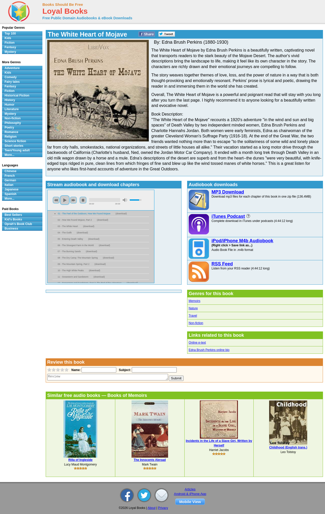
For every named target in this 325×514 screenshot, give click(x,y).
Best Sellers (13, 215)
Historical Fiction (17, 95)
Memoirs (194, 301)
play (65, 200)
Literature (12, 109)
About (151, 508)
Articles (190, 489)
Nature (193, 308)
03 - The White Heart (68, 226)
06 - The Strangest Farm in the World (76, 245)
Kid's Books (13, 219)
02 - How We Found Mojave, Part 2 (75, 220)
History (10, 100)
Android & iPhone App (190, 494)
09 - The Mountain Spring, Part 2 (73, 264)
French (10, 176)
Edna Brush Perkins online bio (209, 350)
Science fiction (15, 141)
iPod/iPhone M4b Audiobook (242, 240)
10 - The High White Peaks (71, 270)
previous (56, 200)
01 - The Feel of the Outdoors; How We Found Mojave (84, 213)
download (121, 213)
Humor (9, 104)
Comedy (11, 77)
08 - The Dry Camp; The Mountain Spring (78, 257)
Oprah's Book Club (18, 224)
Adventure (12, 68)
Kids (8, 38)
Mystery (10, 52)
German (10, 180)
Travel (193, 315)
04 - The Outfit (65, 232)
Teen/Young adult (17, 150)
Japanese (12, 189)
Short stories (14, 146)
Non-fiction (196, 323)
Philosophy (13, 123)
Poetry (9, 127)
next (73, 200)
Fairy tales (12, 82)
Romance (11, 132)
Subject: (124, 370)
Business (11, 228)
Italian (9, 185)
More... (9, 155)
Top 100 (10, 33)
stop (83, 200)
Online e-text (197, 342)
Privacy (163, 508)
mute (125, 200)
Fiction (9, 42)
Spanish (11, 194)
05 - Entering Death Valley (70, 239)
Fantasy (10, 47)
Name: (76, 370)
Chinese (11, 171)
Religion (11, 136)
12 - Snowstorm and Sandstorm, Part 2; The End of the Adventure (90, 283)
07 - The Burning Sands (69, 251)
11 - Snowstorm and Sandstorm (73, 277)
